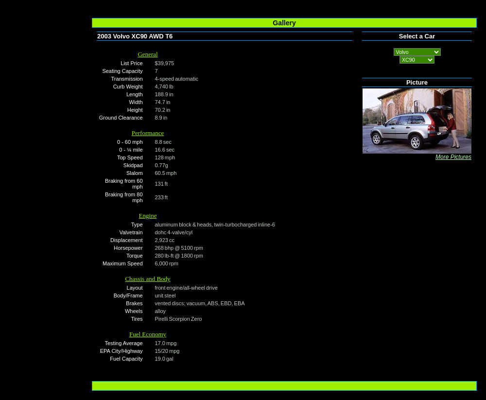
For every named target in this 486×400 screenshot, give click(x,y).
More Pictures (453, 157)
